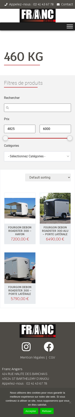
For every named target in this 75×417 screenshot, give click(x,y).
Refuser (47, 411)
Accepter (30, 411)
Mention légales (32, 357)
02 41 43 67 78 (36, 383)
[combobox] (37, 156)
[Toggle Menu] (70, 26)
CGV (52, 357)
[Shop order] (48, 177)
